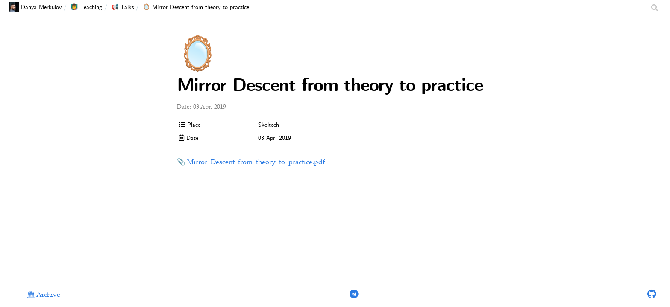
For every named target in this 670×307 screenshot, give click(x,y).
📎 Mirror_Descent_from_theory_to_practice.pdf (251, 162)
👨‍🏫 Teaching (86, 7)
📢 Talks (122, 7)
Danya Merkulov (35, 7)
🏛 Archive (43, 295)
